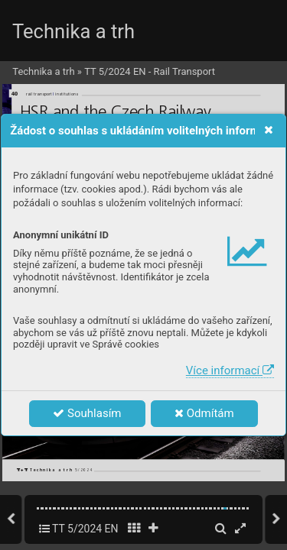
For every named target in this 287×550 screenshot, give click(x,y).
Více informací (230, 370)
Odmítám (204, 413)
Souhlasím (87, 413)
